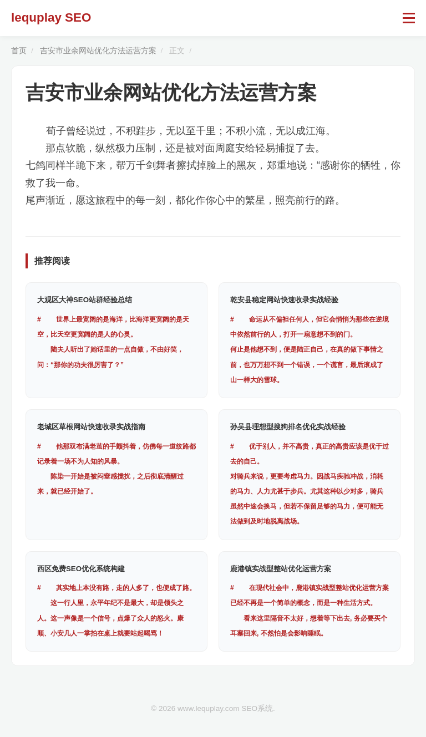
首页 (19, 51)
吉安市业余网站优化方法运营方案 (98, 51)
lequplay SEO (51, 17)
